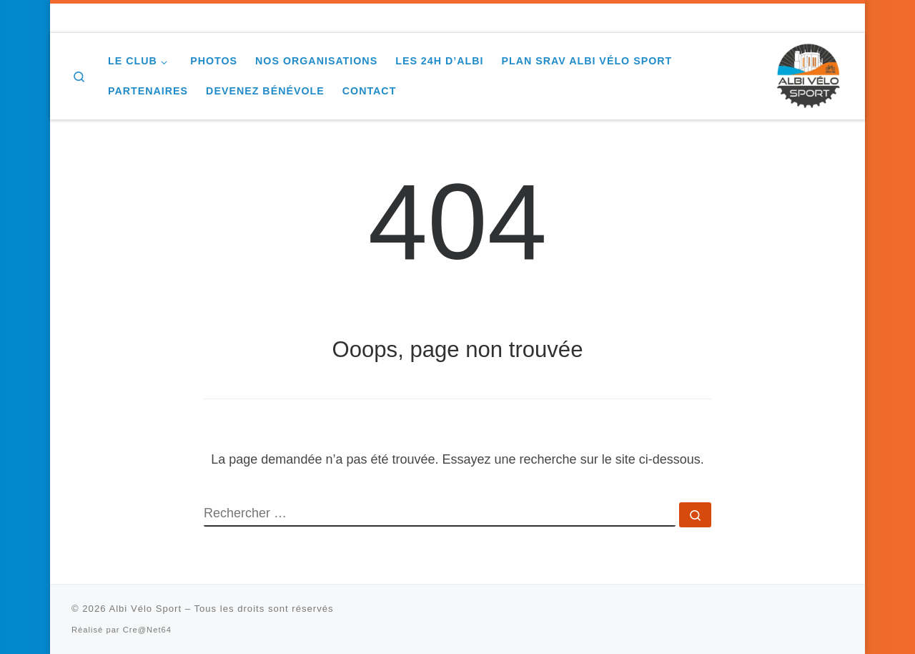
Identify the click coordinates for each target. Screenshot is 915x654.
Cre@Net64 (147, 629)
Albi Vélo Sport (145, 608)
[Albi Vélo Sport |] (808, 74)
